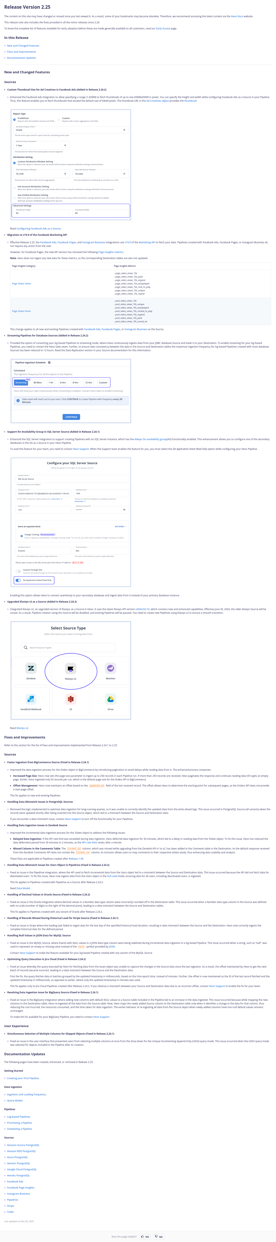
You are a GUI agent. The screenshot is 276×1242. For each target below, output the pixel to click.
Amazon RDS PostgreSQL (21, 1151)
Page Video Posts (21, 311)
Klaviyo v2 (22, 728)
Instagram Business (93, 242)
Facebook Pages (67, 242)
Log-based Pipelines (18, 1116)
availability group (150, 439)
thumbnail (190, 100)
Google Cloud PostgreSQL (22, 1169)
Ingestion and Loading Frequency (26, 1094)
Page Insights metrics (110, 252)
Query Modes (15, 1100)
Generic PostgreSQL (18, 1163)
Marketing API (147, 242)
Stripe (10, 1206)
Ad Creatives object (157, 100)
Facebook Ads (48, 242)
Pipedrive (12, 1199)
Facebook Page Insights (20, 1187)
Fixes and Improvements (21, 51)
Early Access (163, 28)
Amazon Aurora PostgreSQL (23, 1145)
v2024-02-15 (142, 609)
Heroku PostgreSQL (18, 1175)
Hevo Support (81, 449)
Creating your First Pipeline (23, 1078)
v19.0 (128, 242)
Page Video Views (21, 283)
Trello (10, 1212)
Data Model (23, 888)
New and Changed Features (23, 45)
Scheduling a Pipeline (19, 1129)
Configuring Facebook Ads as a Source (38, 228)
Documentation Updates (21, 58)
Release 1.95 (76, 858)
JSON (112, 946)
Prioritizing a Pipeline (19, 1123)
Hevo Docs (237, 16)
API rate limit (89, 842)
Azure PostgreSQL (17, 1157)
